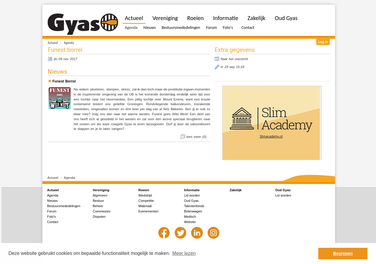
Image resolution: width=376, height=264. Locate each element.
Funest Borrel (64, 81)
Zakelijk (256, 18)
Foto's (228, 27)
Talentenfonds (194, 206)
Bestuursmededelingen (181, 27)
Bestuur (98, 200)
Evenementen (148, 211)
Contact (247, 27)
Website (190, 222)
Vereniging (165, 18)
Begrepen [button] (343, 253)
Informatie (225, 18)
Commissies (101, 211)
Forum (211, 27)
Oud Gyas (286, 18)
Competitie (146, 200)
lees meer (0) (196, 136)
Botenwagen (193, 211)
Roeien (195, 18)
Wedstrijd (145, 195)
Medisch (190, 216)
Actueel (53, 43)
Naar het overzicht (234, 59)
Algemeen (100, 195)
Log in (323, 42)
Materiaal (145, 206)
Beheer (98, 206)
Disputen (99, 216)
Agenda (69, 43)
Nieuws (149, 27)
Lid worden (192, 195)
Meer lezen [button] (184, 253)
